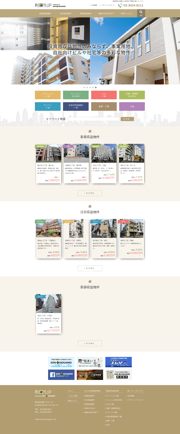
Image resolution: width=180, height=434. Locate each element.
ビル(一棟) (110, 404)
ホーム (70, 391)
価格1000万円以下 (106, 13)
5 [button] (96, 87)
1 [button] (84, 87)
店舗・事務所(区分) (113, 408)
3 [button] (90, 87)
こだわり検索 (72, 396)
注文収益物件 (89, 400)
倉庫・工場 (110, 421)
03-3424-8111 (46, 409)
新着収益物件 (45, 13)
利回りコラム (127, 13)
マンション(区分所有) (114, 400)
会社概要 (94, 5)
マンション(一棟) (112, 396)
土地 (108, 425)
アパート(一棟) (111, 412)
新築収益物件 (86, 13)
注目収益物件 (65, 13)
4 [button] (93, 87)
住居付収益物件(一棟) (114, 416)
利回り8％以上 (90, 408)
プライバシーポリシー (108, 5)
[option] (90, 50)
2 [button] (87, 87)
